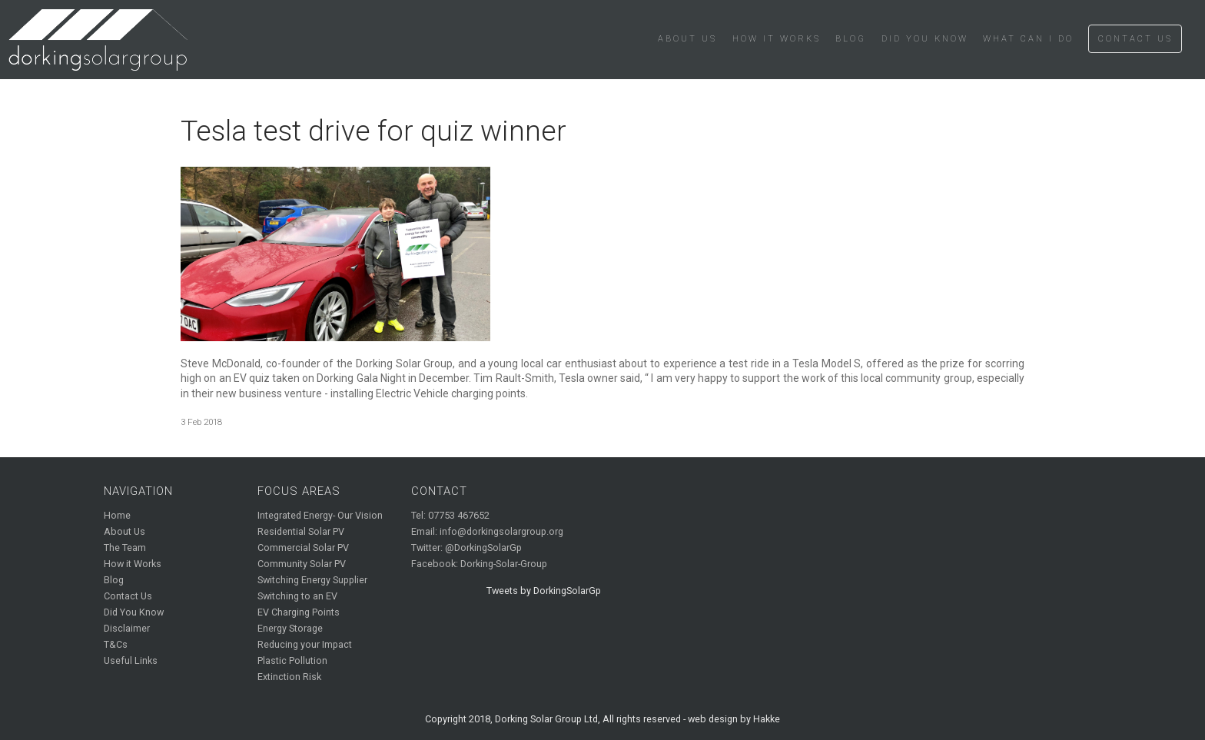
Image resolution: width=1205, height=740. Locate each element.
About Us (687, 39)
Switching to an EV (297, 596)
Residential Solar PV (300, 531)
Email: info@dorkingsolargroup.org (487, 531)
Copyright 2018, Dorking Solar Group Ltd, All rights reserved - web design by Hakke (602, 719)
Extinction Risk (289, 676)
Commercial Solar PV (303, 547)
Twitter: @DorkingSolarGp (466, 547)
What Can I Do (1028, 39)
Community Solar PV (301, 563)
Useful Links (131, 660)
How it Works (776, 39)
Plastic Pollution (292, 660)
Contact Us (1135, 39)
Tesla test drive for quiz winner (373, 131)
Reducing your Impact (304, 644)
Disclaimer (127, 628)
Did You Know (924, 39)
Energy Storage (290, 628)
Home (117, 515)
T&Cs (116, 644)
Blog (850, 39)
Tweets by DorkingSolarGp (543, 590)
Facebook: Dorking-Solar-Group (479, 563)
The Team (125, 547)
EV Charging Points (298, 612)
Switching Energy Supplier (312, 580)
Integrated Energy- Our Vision (320, 515)
